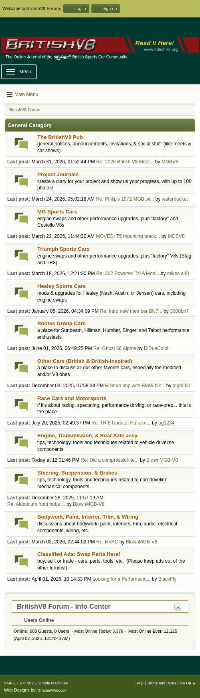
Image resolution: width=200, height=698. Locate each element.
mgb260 (181, 385)
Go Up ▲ (188, 683)
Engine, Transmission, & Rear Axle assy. (88, 435)
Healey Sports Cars (61, 286)
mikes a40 (178, 273)
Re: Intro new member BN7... (131, 311)
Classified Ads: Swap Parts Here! (78, 554)
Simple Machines (53, 683)
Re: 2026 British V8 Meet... (125, 162)
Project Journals (58, 174)
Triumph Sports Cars (63, 249)
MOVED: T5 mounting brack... (128, 236)
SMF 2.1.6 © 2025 (20, 683)
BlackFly (167, 579)
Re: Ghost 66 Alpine (114, 348)
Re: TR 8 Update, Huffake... (121, 423)
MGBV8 (170, 162)
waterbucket (175, 199)
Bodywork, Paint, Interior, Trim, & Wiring (87, 517)
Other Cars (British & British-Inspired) (84, 361)
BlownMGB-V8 (162, 460)
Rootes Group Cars (61, 323)
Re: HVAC (107, 542)
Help (139, 683)
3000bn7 (179, 311)
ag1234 (166, 423)
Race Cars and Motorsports (71, 398)
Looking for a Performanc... (122, 579)
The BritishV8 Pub (60, 137)
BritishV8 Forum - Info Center (64, 606)
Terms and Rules (161, 683)
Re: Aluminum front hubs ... (36, 504)
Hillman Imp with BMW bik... (135, 385)
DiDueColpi (156, 348)
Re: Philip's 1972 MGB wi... (125, 199)
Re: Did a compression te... (110, 460)
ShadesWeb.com (52, 690)
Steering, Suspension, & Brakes (77, 473)
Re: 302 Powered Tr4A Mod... (127, 273)
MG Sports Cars (57, 212)
